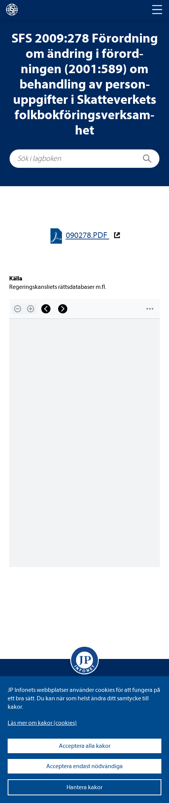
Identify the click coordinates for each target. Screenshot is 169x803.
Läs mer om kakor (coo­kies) (42, 722)
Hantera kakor (84, 787)
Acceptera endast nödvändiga (84, 766)
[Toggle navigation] (157, 9)
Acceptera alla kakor (84, 745)
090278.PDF (87, 235)
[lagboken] (12, 9)
